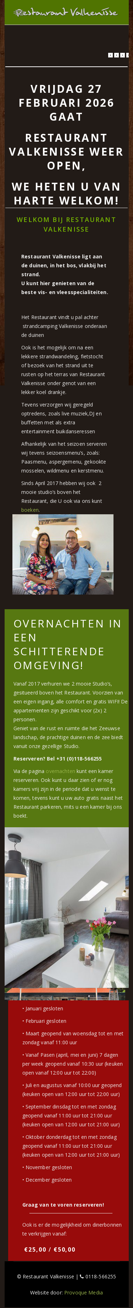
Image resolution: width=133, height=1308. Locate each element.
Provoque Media (83, 1292)
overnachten (60, 771)
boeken (30, 509)
